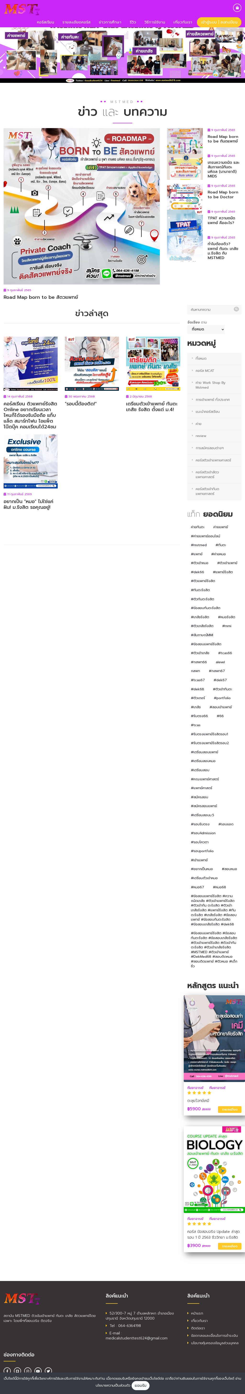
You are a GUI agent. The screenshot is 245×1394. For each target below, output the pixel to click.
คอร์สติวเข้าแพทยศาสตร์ (213, 460)
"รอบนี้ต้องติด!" (81, 403)
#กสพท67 (217, 671)
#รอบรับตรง (200, 824)
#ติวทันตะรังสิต (202, 599)
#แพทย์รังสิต (223, 572)
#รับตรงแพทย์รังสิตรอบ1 (209, 734)
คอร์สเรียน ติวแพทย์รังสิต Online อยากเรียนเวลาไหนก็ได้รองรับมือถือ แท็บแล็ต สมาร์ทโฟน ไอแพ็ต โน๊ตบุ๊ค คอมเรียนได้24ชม (30, 415)
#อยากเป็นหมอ (202, 869)
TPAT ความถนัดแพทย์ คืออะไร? (221, 220)
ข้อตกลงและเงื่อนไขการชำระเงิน (212, 1335)
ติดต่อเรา (196, 1328)
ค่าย (198, 423)
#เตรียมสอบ (200, 770)
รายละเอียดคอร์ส (76, 22)
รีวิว (133, 22)
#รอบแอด (226, 824)
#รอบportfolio (202, 851)
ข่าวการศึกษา (110, 22)
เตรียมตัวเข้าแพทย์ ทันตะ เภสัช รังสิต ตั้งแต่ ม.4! (152, 406)
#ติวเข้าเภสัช (200, 653)
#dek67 (220, 680)
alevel (220, 662)
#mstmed (199, 545)
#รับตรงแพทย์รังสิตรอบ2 (210, 743)
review (201, 435)
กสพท (195, 671)
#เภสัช (196, 707)
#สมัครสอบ (199, 797)
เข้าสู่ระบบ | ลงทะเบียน (219, 22)
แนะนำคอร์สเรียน (208, 411)
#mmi (226, 626)
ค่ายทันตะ (198, 527)
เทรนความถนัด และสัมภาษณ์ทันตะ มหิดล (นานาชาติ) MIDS (223, 169)
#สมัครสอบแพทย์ (204, 806)
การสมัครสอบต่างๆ (210, 448)
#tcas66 (225, 653)
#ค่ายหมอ (218, 554)
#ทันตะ (221, 545)
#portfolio (222, 698)
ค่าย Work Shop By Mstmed (210, 385)
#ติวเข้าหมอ (199, 563)
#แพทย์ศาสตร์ (201, 788)
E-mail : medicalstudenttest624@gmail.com (136, 1336)
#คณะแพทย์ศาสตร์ (205, 779)
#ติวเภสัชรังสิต (202, 626)
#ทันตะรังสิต (200, 590)
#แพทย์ (196, 554)
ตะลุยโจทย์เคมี (198, 1101)
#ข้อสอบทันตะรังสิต (205, 608)
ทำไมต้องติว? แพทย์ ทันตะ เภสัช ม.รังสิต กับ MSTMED (223, 251)
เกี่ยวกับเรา (182, 22)
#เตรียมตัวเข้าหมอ (204, 878)
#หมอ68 (219, 887)
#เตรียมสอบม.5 (202, 815)
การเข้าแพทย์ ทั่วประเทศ (213, 399)
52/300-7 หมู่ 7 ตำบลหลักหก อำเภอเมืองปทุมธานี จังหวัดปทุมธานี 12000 (140, 1316)
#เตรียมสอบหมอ (203, 761)
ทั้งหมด (201, 358)
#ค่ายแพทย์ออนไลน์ (205, 536)
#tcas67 (198, 680)
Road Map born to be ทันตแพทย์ (223, 139)
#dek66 (197, 572)
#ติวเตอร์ (198, 698)
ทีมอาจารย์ (195, 1087)
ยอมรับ (140, 1385)
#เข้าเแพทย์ (199, 860)
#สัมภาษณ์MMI (202, 635)
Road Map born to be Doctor (223, 194)
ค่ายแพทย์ (220, 527)
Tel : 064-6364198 (123, 1325)
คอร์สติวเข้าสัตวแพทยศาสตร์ (207, 475)
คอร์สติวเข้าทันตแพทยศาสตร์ (207, 491)
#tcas (195, 725)
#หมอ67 (197, 887)
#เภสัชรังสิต (200, 617)
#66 (220, 716)
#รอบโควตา (200, 842)
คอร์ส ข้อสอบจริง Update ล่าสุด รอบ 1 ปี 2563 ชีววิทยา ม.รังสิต (213, 1234)
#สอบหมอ (229, 869)
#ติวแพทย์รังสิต (203, 581)
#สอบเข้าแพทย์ (221, 707)
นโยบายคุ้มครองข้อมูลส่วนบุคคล (213, 1343)
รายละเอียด (229, 1109)
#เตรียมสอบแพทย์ (204, 752)
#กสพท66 (199, 662)
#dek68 (197, 689)
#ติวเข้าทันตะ (222, 689)
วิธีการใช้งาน (154, 22)
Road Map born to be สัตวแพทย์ (41, 297)
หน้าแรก (195, 1313)
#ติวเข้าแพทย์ (227, 563)
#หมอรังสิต (226, 617)
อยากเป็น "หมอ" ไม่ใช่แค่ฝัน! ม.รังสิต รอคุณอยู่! (28, 504)
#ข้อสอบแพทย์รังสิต (206, 644)
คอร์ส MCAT (205, 370)
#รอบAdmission (203, 833)
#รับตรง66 (199, 716)
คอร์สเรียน (45, 22)
